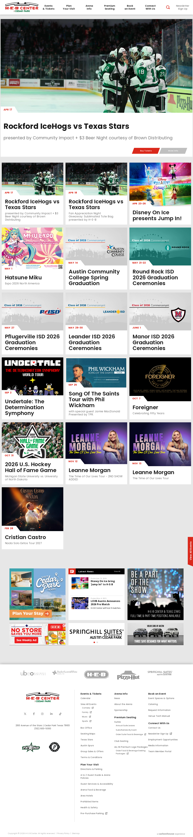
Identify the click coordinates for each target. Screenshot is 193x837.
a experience (171, 833)
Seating (109, 7)
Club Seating (121, 741)
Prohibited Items (89, 801)
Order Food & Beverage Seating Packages (130, 752)
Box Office (86, 727)
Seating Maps (88, 733)
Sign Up (182, 7)
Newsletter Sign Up (158, 733)
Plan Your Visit (90, 764)
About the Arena (123, 704)
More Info (173, 150)
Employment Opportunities (163, 739)
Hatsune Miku (23, 277)
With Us (150, 7)
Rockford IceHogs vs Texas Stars (66, 126)
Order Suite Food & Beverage (129, 734)
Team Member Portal (159, 751)
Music (85, 716)
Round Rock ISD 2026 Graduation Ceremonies (155, 277)
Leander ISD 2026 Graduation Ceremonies (92, 342)
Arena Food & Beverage (93, 789)
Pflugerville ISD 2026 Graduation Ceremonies (32, 342)
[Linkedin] (51, 713)
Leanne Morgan (90, 470)
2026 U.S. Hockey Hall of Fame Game (31, 467)
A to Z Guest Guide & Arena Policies (95, 776)
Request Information (159, 710)
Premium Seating (125, 717)
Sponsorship (120, 710)
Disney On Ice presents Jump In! (157, 215)
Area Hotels (87, 795)
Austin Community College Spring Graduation (94, 277)
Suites (117, 721)
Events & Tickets (91, 693)
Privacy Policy (63, 833)
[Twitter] (25, 713)
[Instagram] (42, 713)
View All (117, 571)
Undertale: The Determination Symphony (24, 407)
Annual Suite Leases (125, 725)
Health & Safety (89, 807)
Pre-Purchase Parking (92, 813)
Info (89, 7)
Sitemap (76, 833)
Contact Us (154, 727)
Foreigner (145, 407)
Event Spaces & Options (161, 698)
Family (85, 712)
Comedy (86, 708)
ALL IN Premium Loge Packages (131, 747)
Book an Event (157, 693)
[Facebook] (34, 713)
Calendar (85, 698)
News (117, 698)
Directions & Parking (91, 769)
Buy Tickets (146, 150)
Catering (153, 704)
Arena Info (121, 693)
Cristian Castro (25, 537)
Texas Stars (87, 739)
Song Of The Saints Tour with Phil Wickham (94, 399)
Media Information (158, 745)
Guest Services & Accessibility (97, 783)
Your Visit (69, 7)
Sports (85, 721)
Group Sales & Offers (92, 751)
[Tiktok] (60, 713)
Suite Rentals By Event (126, 730)
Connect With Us (158, 723)
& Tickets (48, 7)
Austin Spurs (87, 745)
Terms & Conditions (91, 757)
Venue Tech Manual (159, 716)
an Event (130, 7)
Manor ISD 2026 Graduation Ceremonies (153, 342)
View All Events (88, 704)
